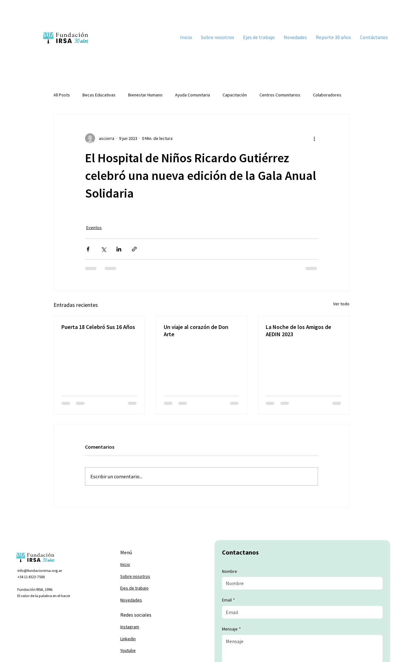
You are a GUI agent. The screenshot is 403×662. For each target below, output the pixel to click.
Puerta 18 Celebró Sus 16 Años (98, 327)
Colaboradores (327, 95)
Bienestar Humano (145, 95)
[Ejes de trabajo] (151, 588)
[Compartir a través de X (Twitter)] (103, 249)
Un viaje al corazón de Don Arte (196, 330)
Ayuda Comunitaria (192, 95)
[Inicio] (151, 564)
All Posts (62, 95)
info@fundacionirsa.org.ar (39, 570)
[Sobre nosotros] (151, 576)
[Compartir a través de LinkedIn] (119, 249)
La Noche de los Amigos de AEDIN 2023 (298, 330)
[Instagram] (151, 627)
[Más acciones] (314, 138)
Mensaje (231, 629)
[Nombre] (300, 583)
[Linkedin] (151, 638)
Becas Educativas (99, 95)
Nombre (229, 571)
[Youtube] (151, 650)
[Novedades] (151, 600)
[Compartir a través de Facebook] (88, 249)
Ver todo (341, 304)
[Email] (300, 612)
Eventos (94, 227)
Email (228, 600)
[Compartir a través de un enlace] (134, 249)
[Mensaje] (302, 649)
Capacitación (235, 95)
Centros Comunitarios (279, 95)
